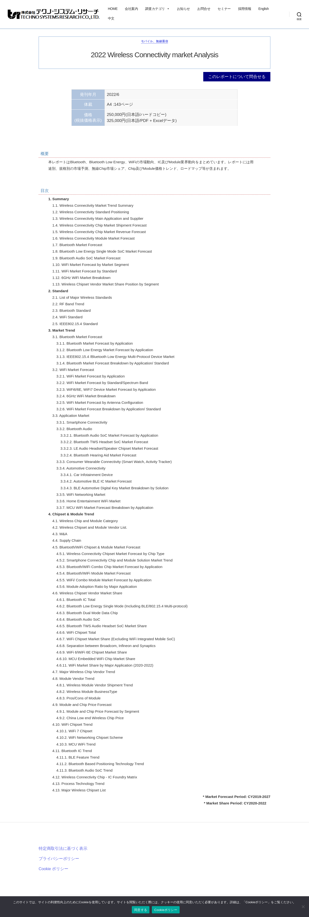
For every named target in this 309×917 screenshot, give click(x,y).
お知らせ (183, 9)
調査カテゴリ (157, 9)
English (263, 9)
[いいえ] (303, 906)
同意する (140, 910)
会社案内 (131, 9)
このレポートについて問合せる (237, 76)
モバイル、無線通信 (154, 41)
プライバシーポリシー (59, 858)
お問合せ (203, 9)
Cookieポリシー (165, 910)
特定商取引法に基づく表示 (63, 848)
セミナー (224, 9)
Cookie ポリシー (53, 869)
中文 (111, 18)
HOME (113, 9)
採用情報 (244, 9)
